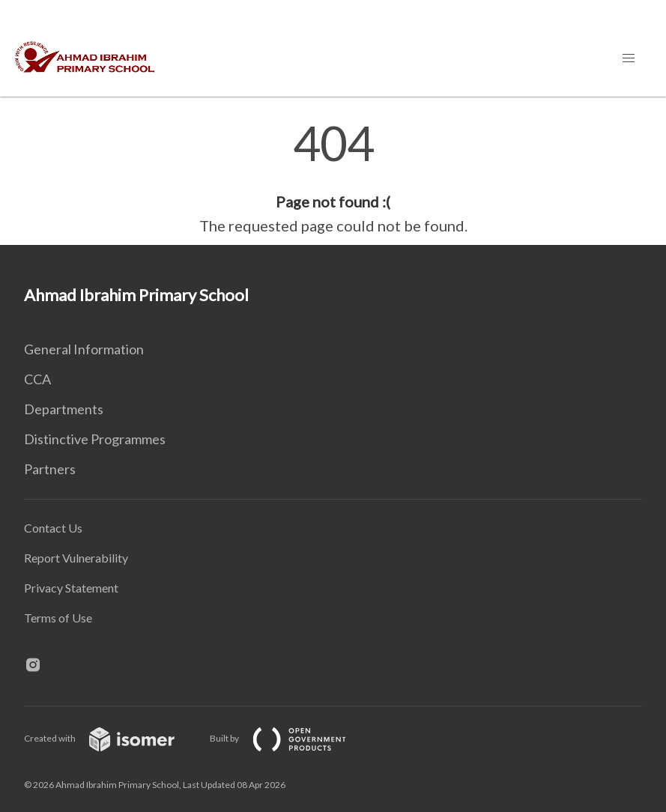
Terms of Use (58, 617)
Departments (63, 409)
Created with (111, 738)
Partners (50, 469)
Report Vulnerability (76, 558)
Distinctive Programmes (95, 439)
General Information (84, 349)
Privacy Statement (71, 588)
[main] (333, 178)
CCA (37, 379)
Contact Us (53, 528)
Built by (290, 738)
